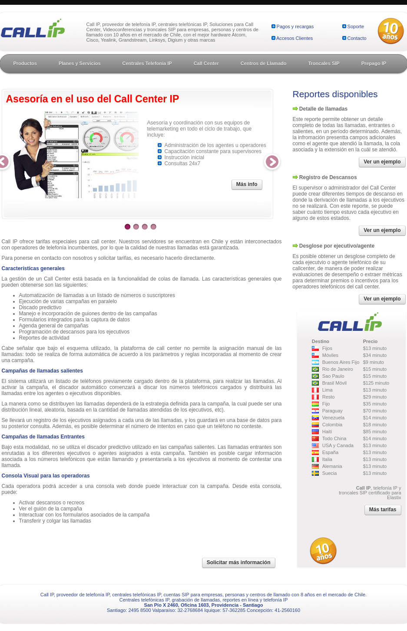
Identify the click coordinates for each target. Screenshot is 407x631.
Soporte (355, 26)
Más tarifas (383, 510)
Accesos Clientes (294, 38)
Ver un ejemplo (382, 162)
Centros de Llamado (264, 63)
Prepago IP (373, 63)
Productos (25, 63)
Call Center (206, 63)
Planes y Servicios (80, 63)
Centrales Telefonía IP (147, 63)
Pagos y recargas (295, 26)
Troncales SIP (323, 63)
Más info (247, 184)
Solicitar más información (239, 562)
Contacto (357, 38)
